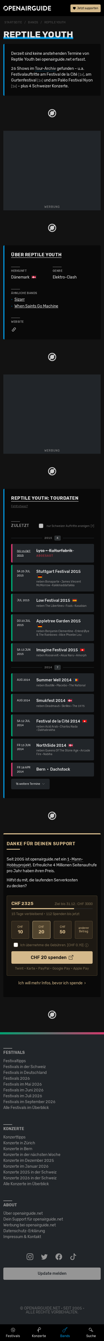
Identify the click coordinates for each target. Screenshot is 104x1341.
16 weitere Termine (30, 784)
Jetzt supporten (85, 8)
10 (20, 930)
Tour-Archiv (45, 68)
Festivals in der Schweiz (24, 1066)
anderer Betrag (83, 929)
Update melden (52, 1273)
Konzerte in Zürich (19, 1143)
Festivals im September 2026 (29, 1102)
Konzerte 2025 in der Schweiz (30, 1172)
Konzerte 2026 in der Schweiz (30, 1178)
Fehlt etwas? (19, 506)
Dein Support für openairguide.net (33, 1219)
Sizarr (19, 300)
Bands (33, 22)
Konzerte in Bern (17, 1149)
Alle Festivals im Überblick (26, 1107)
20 (41, 930)
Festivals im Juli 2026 (22, 1096)
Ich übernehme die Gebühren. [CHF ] (51, 945)
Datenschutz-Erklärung (24, 1231)
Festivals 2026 (16, 1078)
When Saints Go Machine (36, 306)
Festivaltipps (14, 1061)
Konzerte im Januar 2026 (26, 1166)
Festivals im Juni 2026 (23, 1090)
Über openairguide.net (23, 1213)
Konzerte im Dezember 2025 (28, 1160)
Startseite (13, 22)
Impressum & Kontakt (22, 1236)
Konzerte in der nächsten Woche (31, 1154)
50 (62, 930)
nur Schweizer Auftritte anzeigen (66, 526)
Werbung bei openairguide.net (29, 1225)
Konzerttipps (14, 1137)
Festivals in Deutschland (25, 1072)
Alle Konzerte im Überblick (26, 1184)
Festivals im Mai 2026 (22, 1084)
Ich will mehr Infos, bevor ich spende (50, 983)
